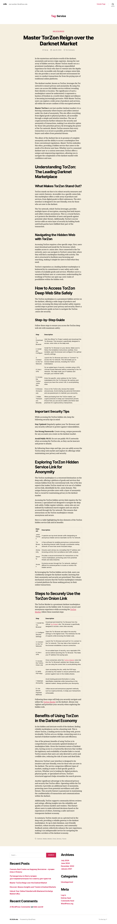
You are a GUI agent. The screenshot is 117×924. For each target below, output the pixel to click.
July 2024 (65, 860)
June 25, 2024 (57, 50)
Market (50, 839)
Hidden (45, 839)
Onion (54, 839)
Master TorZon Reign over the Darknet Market (58, 40)
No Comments (70, 50)
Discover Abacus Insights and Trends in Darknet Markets (33, 887)
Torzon (64, 839)
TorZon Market (69, 660)
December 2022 (67, 866)
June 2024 (65, 863)
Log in (63, 895)
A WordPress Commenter (20, 907)
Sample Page (101, 4)
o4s (5, 4)
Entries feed (66, 898)
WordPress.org (67, 904)
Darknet (39, 839)
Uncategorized (58, 31)
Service (59, 839)
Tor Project (54, 624)
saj (47, 50)
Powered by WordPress (27, 919)
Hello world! (38, 907)
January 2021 (66, 869)
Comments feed (67, 901)
